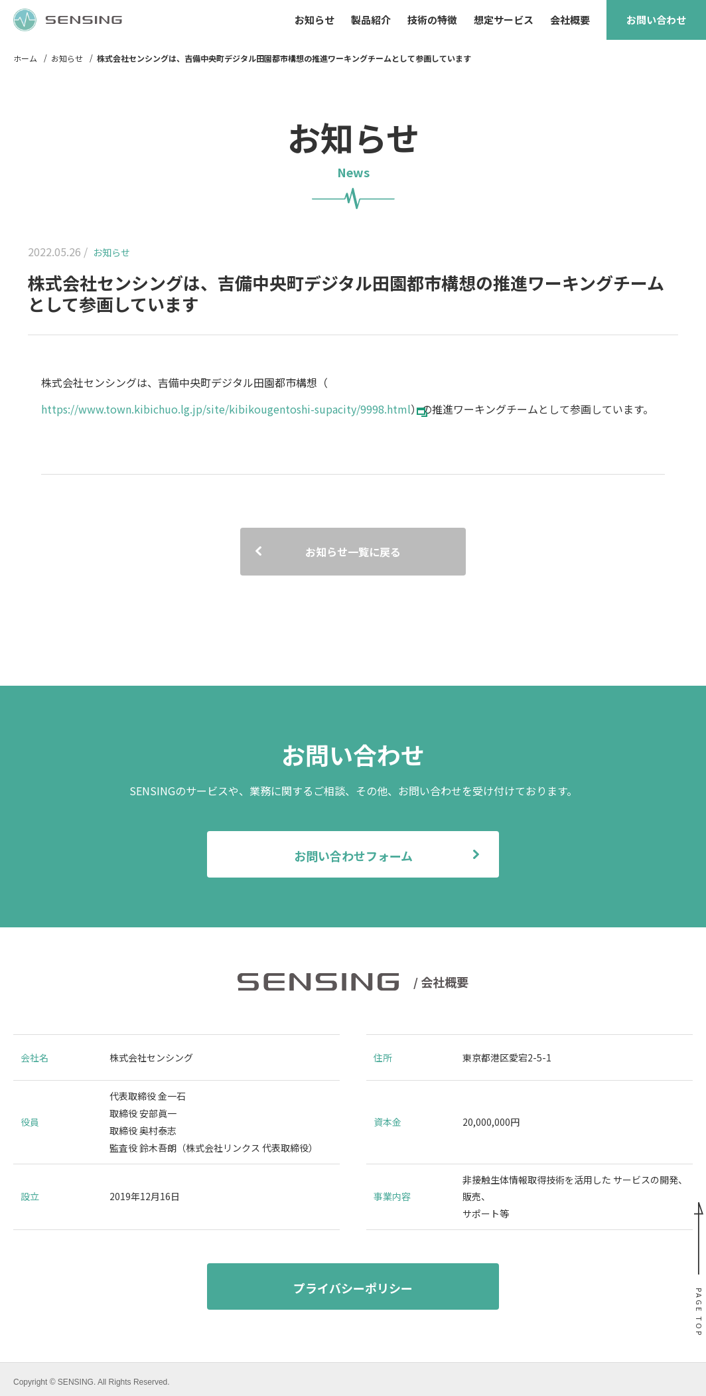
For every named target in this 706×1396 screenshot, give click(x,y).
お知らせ (67, 59)
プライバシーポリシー (353, 1287)
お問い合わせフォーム (353, 855)
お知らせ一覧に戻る (353, 552)
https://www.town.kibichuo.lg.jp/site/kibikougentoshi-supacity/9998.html (226, 409)
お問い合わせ (656, 20)
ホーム (25, 59)
